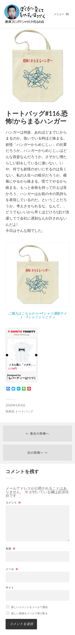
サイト (10, 587)
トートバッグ (24, 411)
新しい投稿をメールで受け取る (29, 613)
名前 (10, 548)
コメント (13, 502)
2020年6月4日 (15, 405)
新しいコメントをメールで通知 (29, 607)
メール (12, 569)
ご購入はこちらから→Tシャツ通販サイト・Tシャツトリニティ (37, 315)
